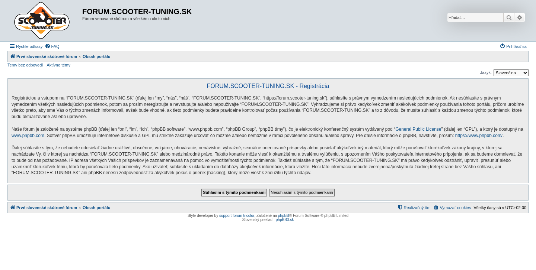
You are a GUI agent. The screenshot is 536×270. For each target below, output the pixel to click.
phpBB (283, 216)
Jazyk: (486, 72)
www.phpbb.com (28, 135)
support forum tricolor (236, 216)
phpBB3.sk (285, 220)
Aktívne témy (58, 65)
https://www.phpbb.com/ (478, 135)
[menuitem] (52, 46)
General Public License (418, 129)
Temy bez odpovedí (25, 65)
